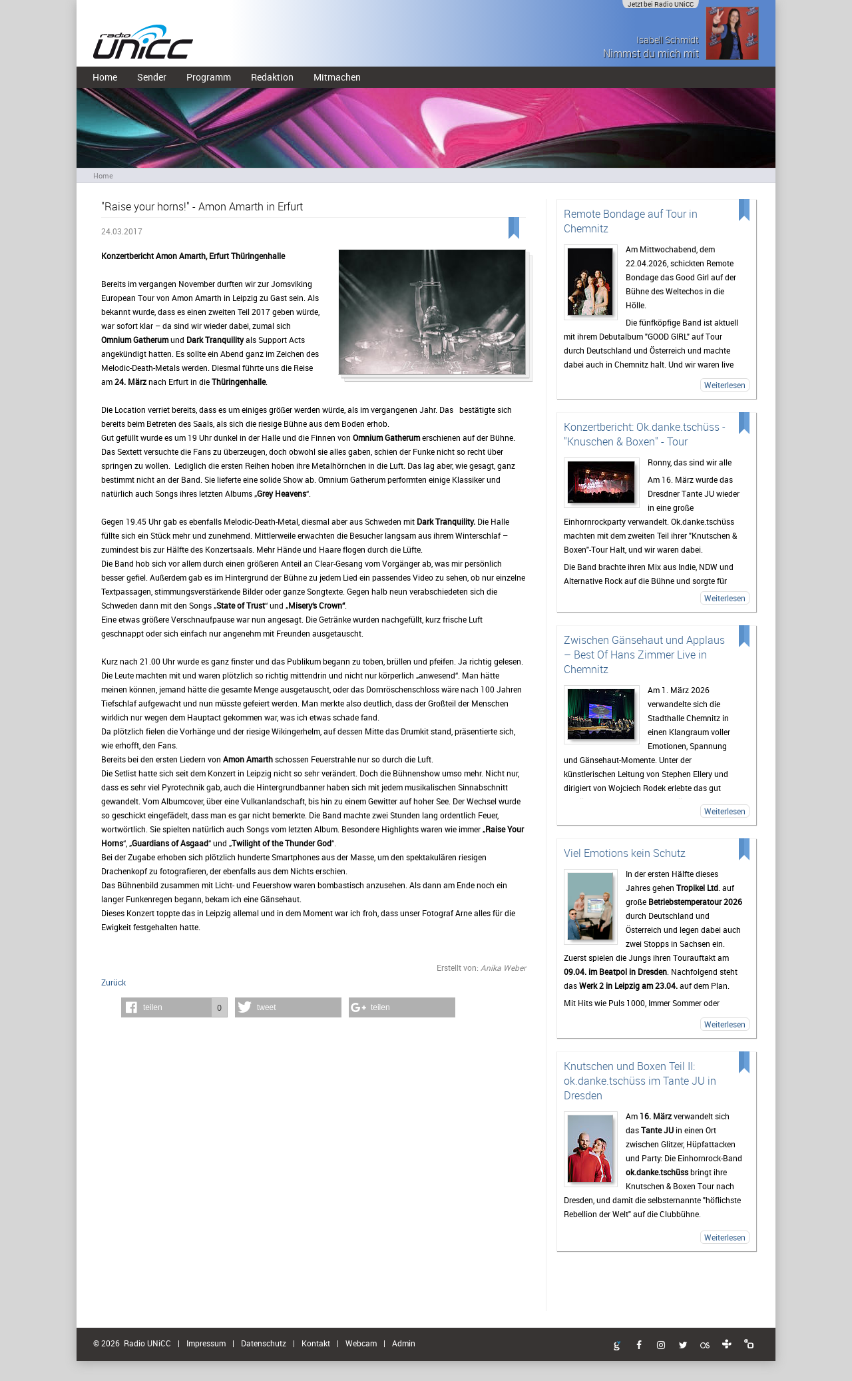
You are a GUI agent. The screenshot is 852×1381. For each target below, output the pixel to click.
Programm (208, 77)
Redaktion (272, 77)
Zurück (113, 982)
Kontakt (316, 1343)
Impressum (206, 1343)
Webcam (361, 1343)
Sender (151, 77)
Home (105, 77)
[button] (174, 1007)
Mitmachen (337, 77)
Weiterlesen (725, 385)
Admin (403, 1343)
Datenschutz (263, 1343)
